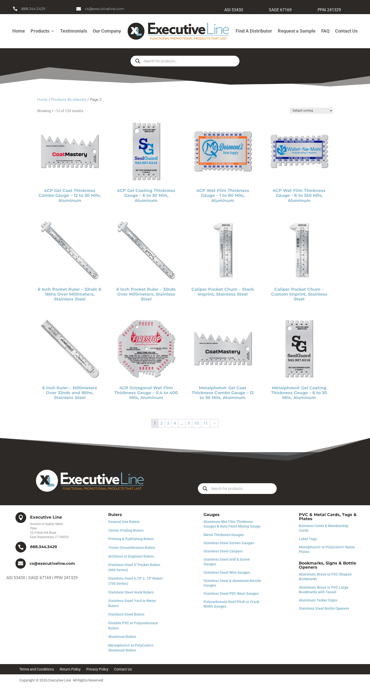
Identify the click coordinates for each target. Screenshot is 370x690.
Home (18, 31)
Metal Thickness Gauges (223, 535)
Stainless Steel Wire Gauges (226, 572)
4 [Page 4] (175, 423)
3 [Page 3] (168, 423)
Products (40, 31)
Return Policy (70, 669)
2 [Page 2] (161, 423)
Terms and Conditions (36, 669)
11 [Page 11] (205, 423)
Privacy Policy (97, 669)
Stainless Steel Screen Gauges (228, 543)
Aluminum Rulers (122, 637)
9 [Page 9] (189, 423)
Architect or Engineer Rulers (131, 556)
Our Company (107, 31)
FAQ (325, 31)
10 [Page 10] (196, 423)
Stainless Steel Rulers (126, 614)
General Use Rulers (124, 522)
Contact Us (346, 31)
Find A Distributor (254, 31)
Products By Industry (68, 99)
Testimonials (73, 31)
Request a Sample (297, 31)
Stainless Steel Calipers (223, 551)
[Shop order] (311, 111)
